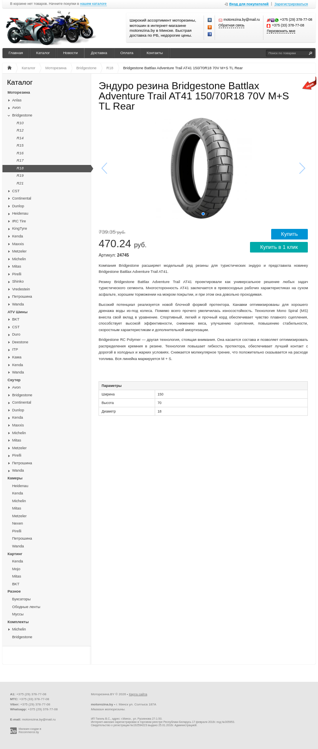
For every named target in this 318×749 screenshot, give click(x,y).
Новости (70, 53)
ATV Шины (18, 312)
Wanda (18, 304)
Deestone (20, 342)
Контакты (155, 53)
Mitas (16, 266)
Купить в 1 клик (279, 247)
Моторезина (19, 92)
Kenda (17, 236)
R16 (20, 153)
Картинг (15, 554)
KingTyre (19, 228)
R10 (20, 123)
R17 (20, 160)
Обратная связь (232, 25)
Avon (16, 107)
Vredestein (21, 289)
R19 (20, 176)
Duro (16, 334)
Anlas (17, 100)
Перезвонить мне (281, 31)
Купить (289, 234)
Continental (21, 198)
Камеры (15, 478)
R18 (20, 168)
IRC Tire (19, 221)
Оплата (127, 53)
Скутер (14, 380)
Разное (14, 591)
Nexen (17, 523)
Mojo (16, 569)
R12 (20, 130)
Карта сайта (138, 694)
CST (16, 191)
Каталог (43, 53)
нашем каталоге (93, 4)
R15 (20, 145)
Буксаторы (21, 599)
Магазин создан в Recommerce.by (30, 730)
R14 (20, 138)
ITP (15, 349)
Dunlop (18, 206)
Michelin (19, 259)
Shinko (18, 281)
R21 (20, 183)
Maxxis (18, 244)
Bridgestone (22, 115)
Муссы (18, 614)
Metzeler (19, 251)
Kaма (17, 357)
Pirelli (17, 274)
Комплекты (18, 622)
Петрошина (22, 296)
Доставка (99, 53)
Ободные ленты (26, 607)
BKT (16, 319)
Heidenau (20, 213)
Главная (16, 53)
